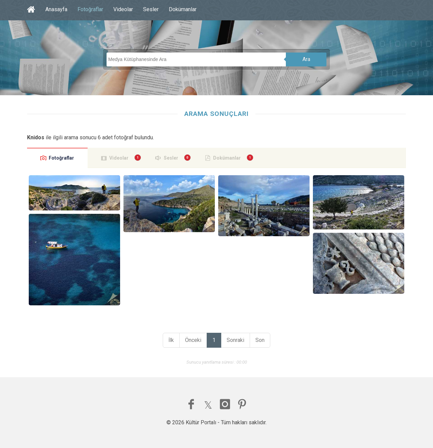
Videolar (123, 9)
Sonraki (235, 340)
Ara (306, 59)
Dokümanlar (183, 9)
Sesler (151, 9)
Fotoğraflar (90, 9)
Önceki (193, 340)
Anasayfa (56, 9)
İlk (171, 340)
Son (260, 340)
